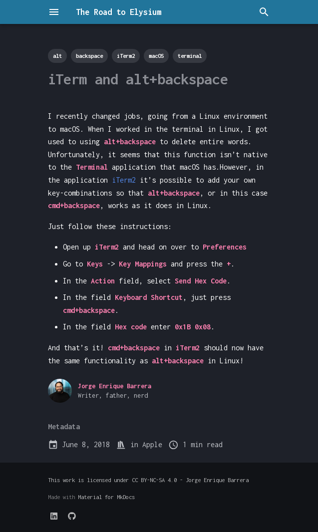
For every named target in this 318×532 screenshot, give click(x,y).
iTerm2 (124, 180)
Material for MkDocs (106, 497)
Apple (152, 444)
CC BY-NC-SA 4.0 (154, 480)
